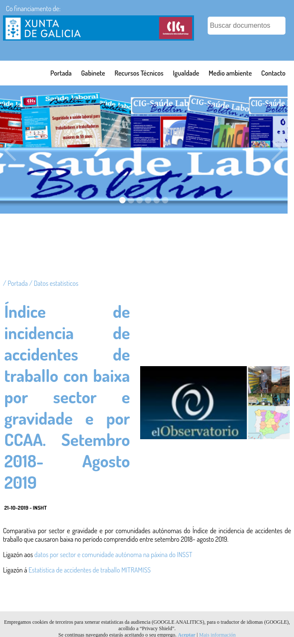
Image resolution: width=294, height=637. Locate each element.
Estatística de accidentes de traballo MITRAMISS (90, 570)
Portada (61, 73)
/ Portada (16, 283)
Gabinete (93, 73)
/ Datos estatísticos (53, 283)
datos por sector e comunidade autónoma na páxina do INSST (113, 554)
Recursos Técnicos (139, 73)
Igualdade (186, 73)
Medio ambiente (230, 73)
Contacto (273, 73)
